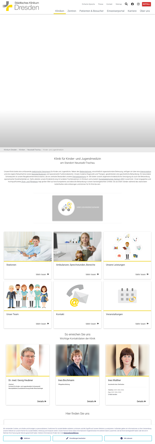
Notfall (146, 4)
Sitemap (119, 4)
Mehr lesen (42, 274)
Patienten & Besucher (92, 10)
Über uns (146, 10)
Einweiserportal (116, 10)
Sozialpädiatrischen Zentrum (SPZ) (112, 179)
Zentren (73, 10)
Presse (100, 4)
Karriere (133, 10)
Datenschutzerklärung (71, 433)
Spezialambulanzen (38, 174)
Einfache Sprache (88, 4)
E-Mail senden (112, 394)
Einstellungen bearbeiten (77, 438)
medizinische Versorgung (41, 172)
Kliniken (59, 10)
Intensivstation (145, 172)
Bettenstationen (85, 172)
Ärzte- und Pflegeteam (29, 182)
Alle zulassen (128, 438)
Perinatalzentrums (79, 177)
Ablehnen (27, 438)
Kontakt (109, 4)
